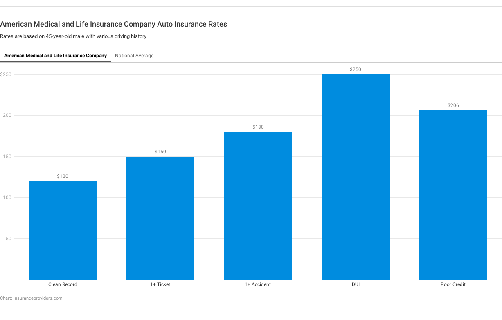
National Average (134, 55)
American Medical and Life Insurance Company (55, 55)
